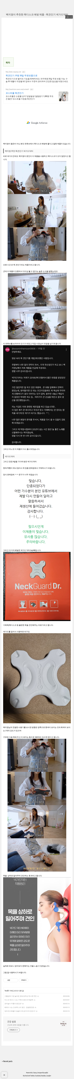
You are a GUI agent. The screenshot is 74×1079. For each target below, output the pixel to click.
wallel (46, 1072)
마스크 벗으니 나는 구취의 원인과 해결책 (18, 1000)
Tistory (35, 1072)
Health (7, 991)
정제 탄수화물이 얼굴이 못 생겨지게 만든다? (19, 1011)
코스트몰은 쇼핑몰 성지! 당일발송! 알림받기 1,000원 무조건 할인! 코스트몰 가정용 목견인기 (29, 97)
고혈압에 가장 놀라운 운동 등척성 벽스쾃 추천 (20, 996)
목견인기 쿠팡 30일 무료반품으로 (21, 75)
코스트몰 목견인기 (15, 93)
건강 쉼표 (11, 1021)
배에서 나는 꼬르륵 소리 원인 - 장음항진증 (19, 1007)
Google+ (48, 1075)
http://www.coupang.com (13, 72)
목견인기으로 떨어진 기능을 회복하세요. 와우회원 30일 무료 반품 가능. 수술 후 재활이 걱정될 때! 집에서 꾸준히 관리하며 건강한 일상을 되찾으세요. (37, 80)
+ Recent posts (7, 1061)
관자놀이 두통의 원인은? (12, 1003)
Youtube (43, 1075)
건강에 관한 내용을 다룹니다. (18, 1025)
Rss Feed (25, 1075)
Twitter (32, 1075)
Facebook (38, 1075)
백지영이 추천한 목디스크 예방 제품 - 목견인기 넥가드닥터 (37, 14)
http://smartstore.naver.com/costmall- (17, 89)
